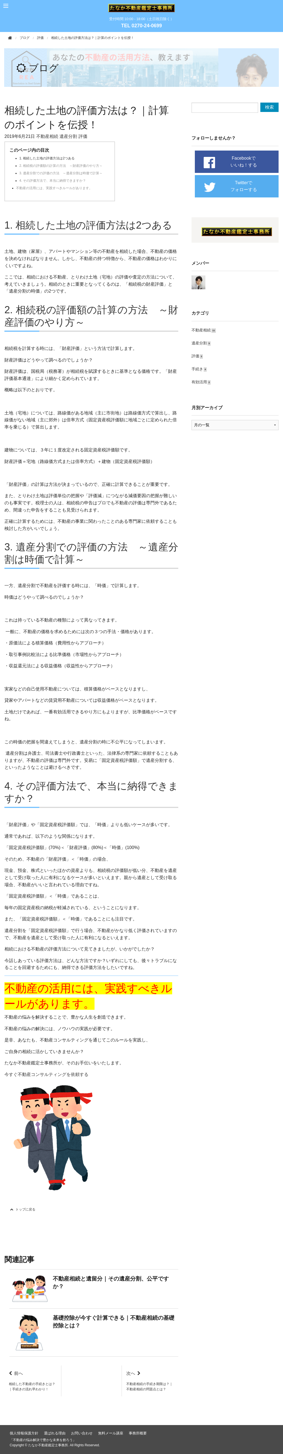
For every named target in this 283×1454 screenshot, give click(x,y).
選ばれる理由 (54, 1433)
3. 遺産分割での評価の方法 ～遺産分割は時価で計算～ (61, 173)
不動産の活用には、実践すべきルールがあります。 (54, 188)
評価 (40, 38)
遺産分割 (68, 136)
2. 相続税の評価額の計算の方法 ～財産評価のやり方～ (61, 166)
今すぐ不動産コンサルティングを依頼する (46, 1074)
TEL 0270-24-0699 (141, 25)
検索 (269, 107)
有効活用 (198, 381)
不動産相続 (47, 136)
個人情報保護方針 (24, 1433)
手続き (196, 368)
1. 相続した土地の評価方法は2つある (47, 158)
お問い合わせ (82, 1433)
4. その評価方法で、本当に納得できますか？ (52, 181)
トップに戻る (22, 1209)
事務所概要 (138, 1433)
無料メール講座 (110, 1433)
